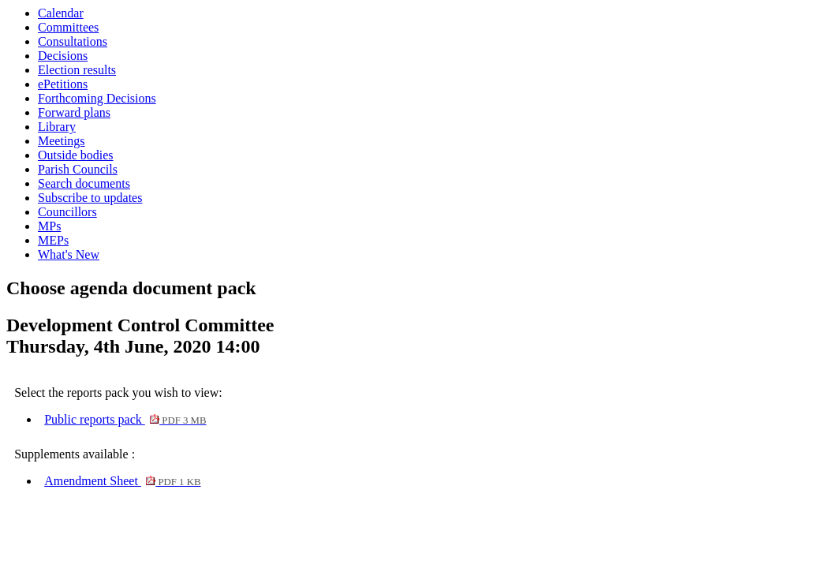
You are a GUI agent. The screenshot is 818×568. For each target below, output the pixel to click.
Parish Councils (78, 169)
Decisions (63, 55)
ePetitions (63, 84)
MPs (49, 226)
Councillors (67, 212)
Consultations (72, 41)
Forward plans (74, 112)
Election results (77, 70)
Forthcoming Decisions (97, 98)
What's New (68, 254)
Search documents (84, 183)
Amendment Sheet (122, 481)
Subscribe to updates (90, 197)
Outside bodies (76, 155)
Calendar (61, 13)
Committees (68, 27)
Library (57, 126)
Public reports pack (125, 419)
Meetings (61, 141)
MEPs (53, 240)
